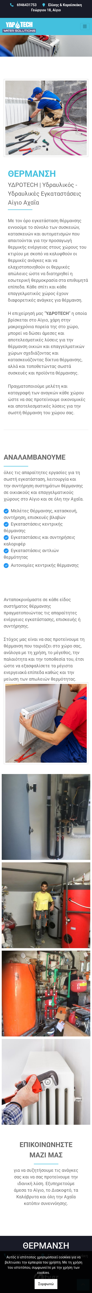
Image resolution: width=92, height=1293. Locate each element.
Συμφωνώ (46, 1284)
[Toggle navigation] (85, 26)
